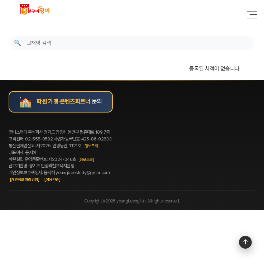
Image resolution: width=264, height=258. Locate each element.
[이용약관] (52, 179)
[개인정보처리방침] (24, 179)
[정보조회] (91, 146)
